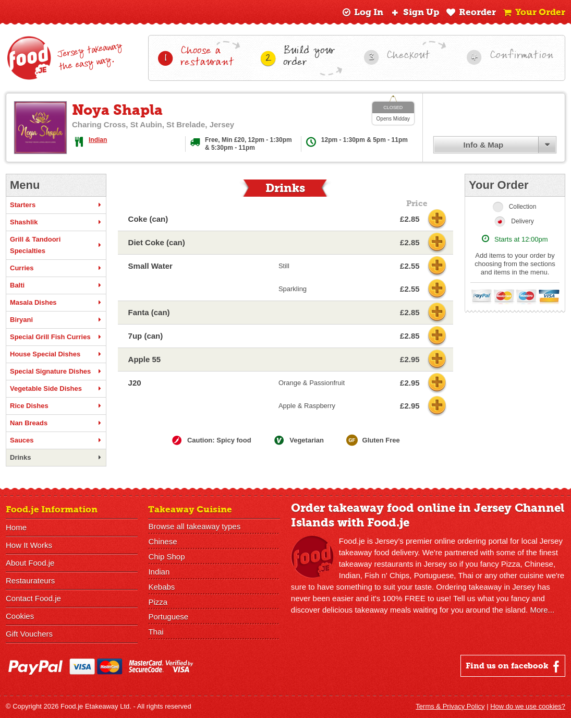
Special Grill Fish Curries (56, 337)
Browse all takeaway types (194, 526)
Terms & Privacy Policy (450, 706)
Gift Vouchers (29, 633)
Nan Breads (56, 423)
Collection (523, 206)
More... (542, 609)
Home (16, 527)
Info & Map (484, 144)
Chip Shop (166, 556)
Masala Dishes (56, 302)
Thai (155, 632)
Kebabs (161, 586)
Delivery (522, 221)
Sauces (56, 440)
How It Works (29, 545)
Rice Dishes (56, 406)
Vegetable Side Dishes (56, 389)
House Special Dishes (56, 354)
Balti (56, 285)
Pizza (157, 601)
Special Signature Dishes (56, 371)
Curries (56, 268)
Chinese (162, 541)
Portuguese (168, 617)
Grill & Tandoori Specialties (56, 245)
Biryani (56, 320)
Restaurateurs (30, 580)
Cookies (20, 616)
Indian (98, 139)
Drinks (56, 457)
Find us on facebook (514, 666)
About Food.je (30, 562)
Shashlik (56, 222)
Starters (56, 205)
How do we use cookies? (527, 706)
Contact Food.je (33, 598)
